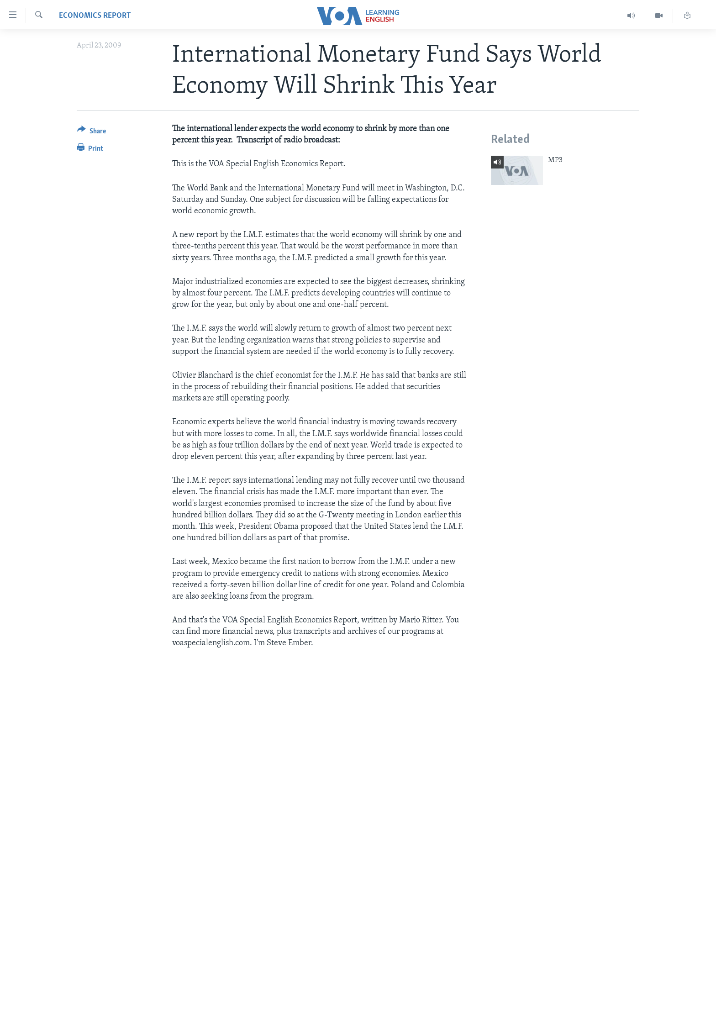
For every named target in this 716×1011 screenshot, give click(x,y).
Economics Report (95, 15)
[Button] (91, 132)
